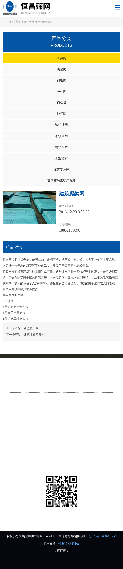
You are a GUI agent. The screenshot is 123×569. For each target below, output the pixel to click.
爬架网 (46, 22)
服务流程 (38, 380)
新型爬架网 (31, 328)
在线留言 (97, 380)
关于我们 (11, 369)
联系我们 (8, 386)
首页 (24, 22)
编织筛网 (61, 125)
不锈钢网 (61, 136)
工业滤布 (61, 158)
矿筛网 (61, 58)
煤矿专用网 (61, 169)
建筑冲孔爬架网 (34, 334)
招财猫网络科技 (68, 543)
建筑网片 (61, 147)
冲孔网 (61, 91)
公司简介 (8, 380)
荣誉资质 (67, 380)
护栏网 (61, 113)
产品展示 (35, 22)
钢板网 (61, 80)
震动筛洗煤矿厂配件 (61, 180)
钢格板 (61, 102)
